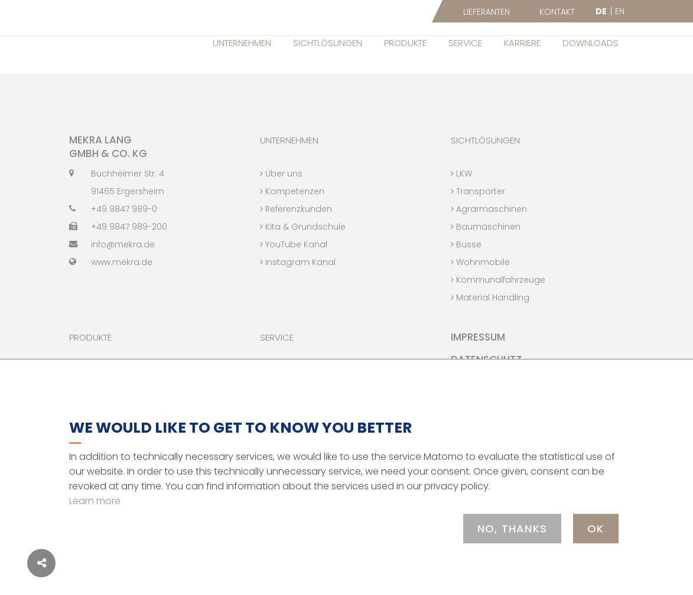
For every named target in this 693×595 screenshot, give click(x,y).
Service (465, 43)
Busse (466, 269)
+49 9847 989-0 (113, 234)
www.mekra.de (110, 287)
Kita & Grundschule (303, 251)
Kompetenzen (292, 216)
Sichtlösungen (327, 43)
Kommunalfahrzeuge (498, 304)
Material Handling (490, 322)
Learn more (95, 500)
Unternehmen (242, 43)
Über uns (281, 198)
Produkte (405, 43)
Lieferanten (486, 12)
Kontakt (557, 12)
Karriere (522, 43)
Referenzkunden (296, 234)
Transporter (478, 216)
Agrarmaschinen (489, 234)
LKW (461, 198)
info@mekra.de (112, 269)
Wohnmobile (480, 287)
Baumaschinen (485, 251)
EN (619, 11)
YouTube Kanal (293, 269)
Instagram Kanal (298, 287)
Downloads (590, 43)
